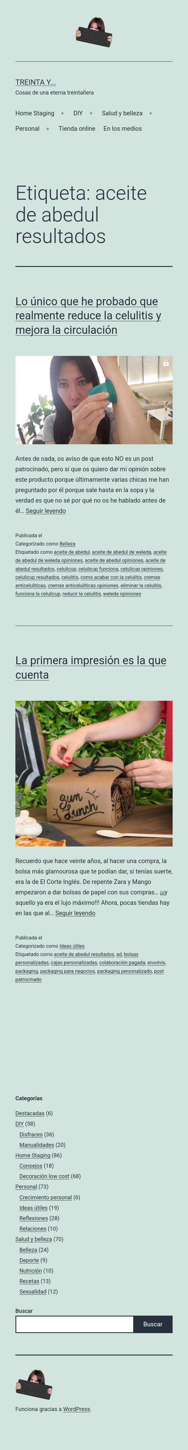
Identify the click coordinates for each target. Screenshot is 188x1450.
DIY (78, 113)
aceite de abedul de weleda (121, 552)
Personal (27, 128)
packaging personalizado (124, 971)
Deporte (29, 1260)
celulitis (70, 577)
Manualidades (36, 1145)
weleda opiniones (122, 594)
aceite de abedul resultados (84, 954)
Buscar (24, 1311)
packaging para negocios (67, 971)
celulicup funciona (98, 569)
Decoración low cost (44, 1176)
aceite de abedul (72, 552)
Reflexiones (33, 1218)
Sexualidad (32, 1291)
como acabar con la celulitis (111, 577)
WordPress (76, 1409)
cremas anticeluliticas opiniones (83, 585)
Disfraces (31, 1134)
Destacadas (30, 1113)
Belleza (67, 544)
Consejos (30, 1166)
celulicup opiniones (142, 569)
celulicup (66, 569)
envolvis (156, 963)
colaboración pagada (122, 963)
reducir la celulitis (81, 594)
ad (119, 954)
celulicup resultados (37, 577)
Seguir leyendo (46, 511)
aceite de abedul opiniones (114, 560)
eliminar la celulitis (141, 585)
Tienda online (77, 128)
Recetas (29, 1281)
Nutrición (30, 1270)
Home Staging (34, 113)
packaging (26, 971)
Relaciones (32, 1228)
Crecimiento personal (45, 1197)
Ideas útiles (72, 946)
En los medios (122, 128)
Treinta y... (35, 82)
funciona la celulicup (37, 594)
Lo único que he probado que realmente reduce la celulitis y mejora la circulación (88, 316)
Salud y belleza (122, 113)
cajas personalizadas (74, 963)
